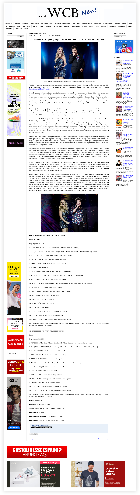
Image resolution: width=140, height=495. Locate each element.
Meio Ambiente (112, 26)
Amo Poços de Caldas (46, 23)
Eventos (124, 23)
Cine (24, 26)
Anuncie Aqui (9, 28)
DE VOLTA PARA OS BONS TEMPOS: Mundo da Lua (128, 62)
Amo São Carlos (35, 23)
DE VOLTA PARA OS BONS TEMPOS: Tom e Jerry (128, 121)
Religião (41, 26)
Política (129, 26)
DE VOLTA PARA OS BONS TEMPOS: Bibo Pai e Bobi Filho (128, 149)
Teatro (97, 26)
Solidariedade (121, 26)
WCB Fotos (25, 23)
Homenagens (97, 23)
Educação (66, 26)
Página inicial (8, 23)
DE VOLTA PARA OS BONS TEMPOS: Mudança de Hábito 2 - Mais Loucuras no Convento (128, 163)
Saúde (18, 26)
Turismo (35, 26)
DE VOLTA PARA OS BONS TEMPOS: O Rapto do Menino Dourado (128, 177)
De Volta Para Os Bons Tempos (62, 23)
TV (6, 26)
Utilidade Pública (76, 26)
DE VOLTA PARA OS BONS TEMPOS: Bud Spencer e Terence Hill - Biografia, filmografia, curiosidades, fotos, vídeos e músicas (124, 78)
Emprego (84, 26)
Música (130, 23)
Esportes (117, 23)
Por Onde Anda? (58, 26)
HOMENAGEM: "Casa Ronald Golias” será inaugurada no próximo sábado (127, 95)
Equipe (26, 28)
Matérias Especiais (87, 23)
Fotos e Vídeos (76, 23)
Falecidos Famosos (108, 23)
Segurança (103, 26)
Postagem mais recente (35, 439)
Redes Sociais (18, 28)
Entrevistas (48, 26)
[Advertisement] (15, 177)
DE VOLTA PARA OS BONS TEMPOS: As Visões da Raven (128, 108)
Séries (28, 26)
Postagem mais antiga (103, 439)
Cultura (91, 26)
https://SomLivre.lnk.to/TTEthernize (39, 89)
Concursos (12, 26)
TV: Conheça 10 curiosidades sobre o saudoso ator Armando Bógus (128, 135)
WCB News (17, 23)
